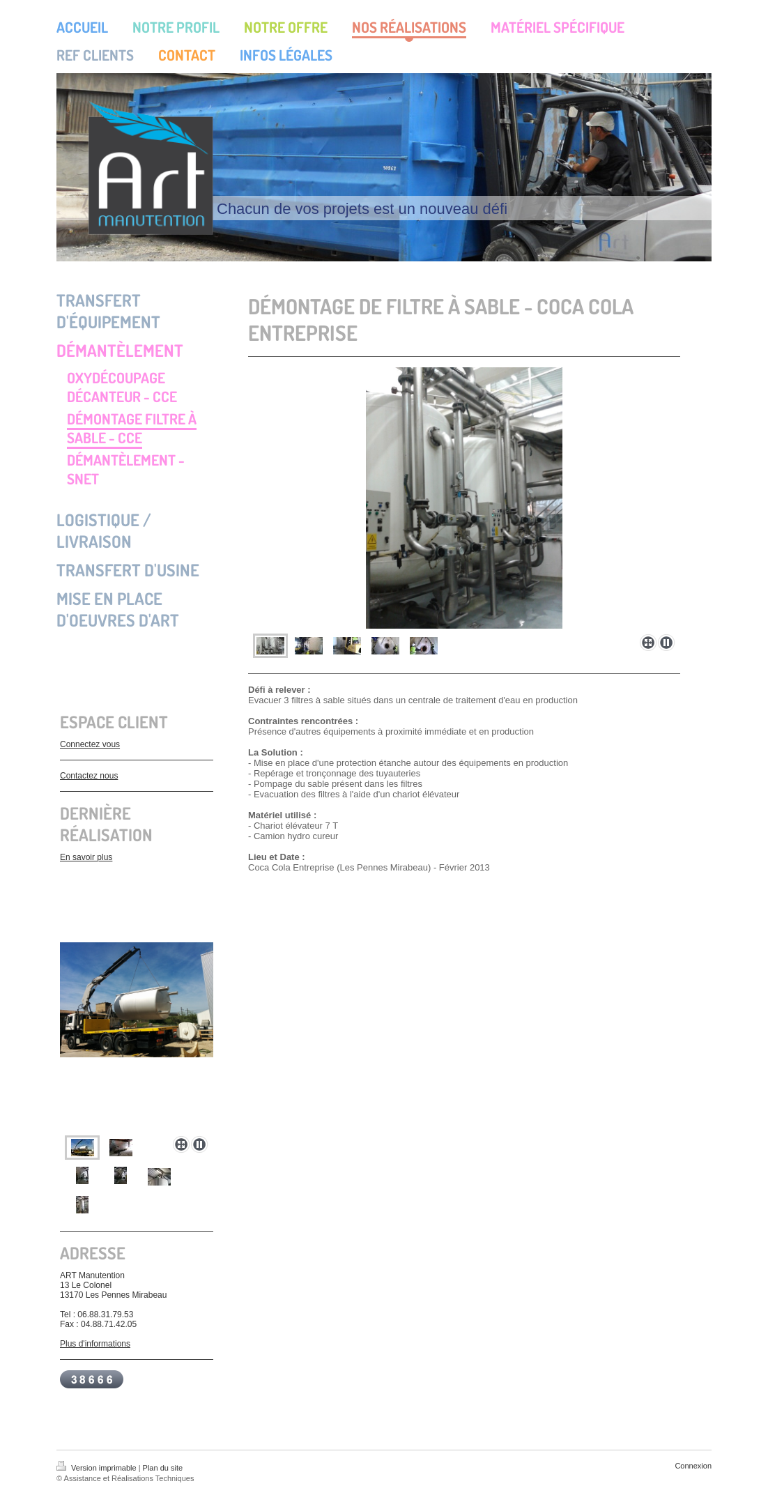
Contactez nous (89, 776)
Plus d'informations (95, 1344)
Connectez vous (90, 744)
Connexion (693, 1466)
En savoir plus (86, 857)
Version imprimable (97, 1468)
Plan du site (163, 1468)
